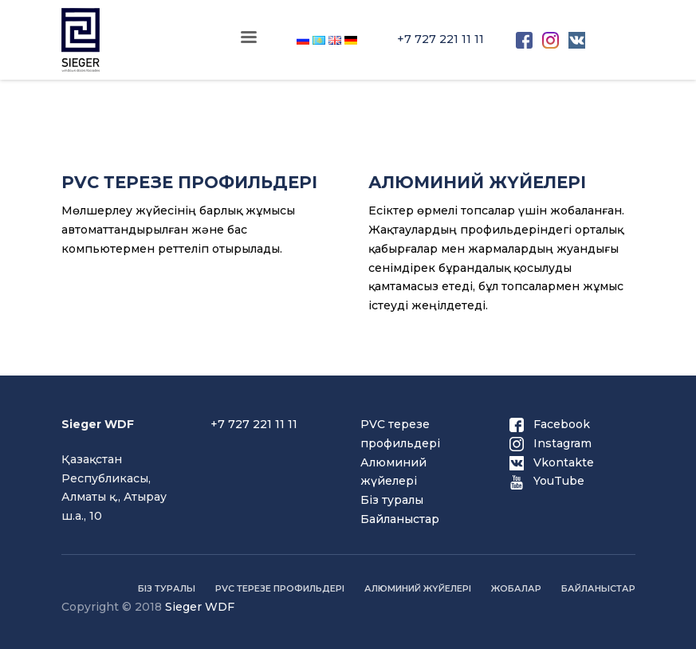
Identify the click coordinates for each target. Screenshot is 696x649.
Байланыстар (399, 519)
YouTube (546, 481)
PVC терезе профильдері (279, 588)
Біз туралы (391, 500)
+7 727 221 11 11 (440, 39)
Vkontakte (551, 462)
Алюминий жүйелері (417, 588)
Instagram (550, 443)
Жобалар (516, 588)
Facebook (549, 424)
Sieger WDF (199, 607)
